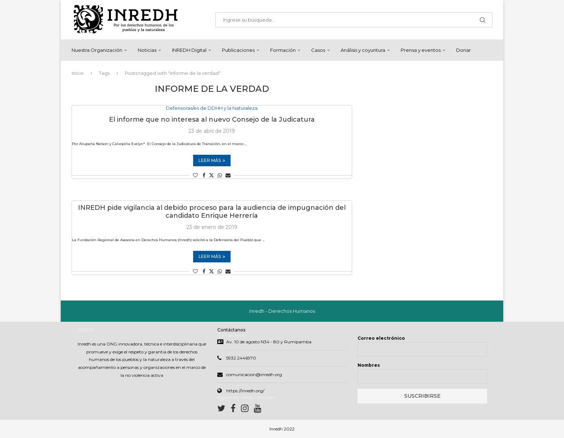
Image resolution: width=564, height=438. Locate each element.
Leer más (212, 160)
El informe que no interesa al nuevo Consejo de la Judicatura (212, 120)
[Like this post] (195, 175)
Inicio (78, 73)
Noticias (147, 50)
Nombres (369, 365)
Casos (318, 50)
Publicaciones (238, 50)
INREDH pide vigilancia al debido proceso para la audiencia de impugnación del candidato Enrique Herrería (212, 212)
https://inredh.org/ (245, 390)
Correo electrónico (381, 338)
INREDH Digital (189, 50)
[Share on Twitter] (211, 175)
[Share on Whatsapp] (220, 175)
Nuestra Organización (97, 50)
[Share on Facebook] (204, 175)
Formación (283, 50)
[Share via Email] (228, 175)
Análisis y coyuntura (363, 50)
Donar (463, 50)
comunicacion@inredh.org (254, 374)
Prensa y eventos (421, 50)
